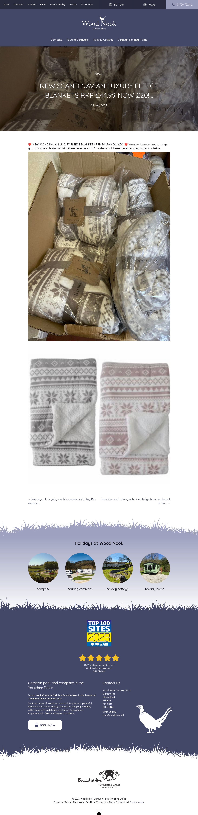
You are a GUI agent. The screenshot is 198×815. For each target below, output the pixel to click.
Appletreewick (36, 713)
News (99, 74)
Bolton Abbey (52, 713)
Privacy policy (136, 802)
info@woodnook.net (113, 714)
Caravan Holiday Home (132, 39)
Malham (69, 713)
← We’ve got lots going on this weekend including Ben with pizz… (62, 501)
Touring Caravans (77, 39)
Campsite (56, 39)
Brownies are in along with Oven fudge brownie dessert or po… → (135, 501)
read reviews (99, 671)
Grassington (76, 709)
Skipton (65, 709)
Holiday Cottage (103, 39)
